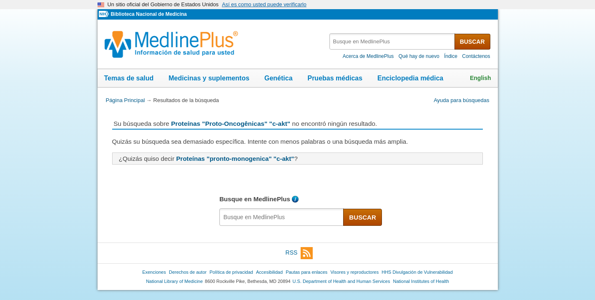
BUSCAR (472, 41)
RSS (299, 253)
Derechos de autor (187, 272)
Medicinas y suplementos (208, 78)
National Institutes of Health (421, 281)
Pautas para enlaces (306, 272)
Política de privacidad (231, 272)
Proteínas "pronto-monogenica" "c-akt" (235, 158)
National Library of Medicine (174, 281)
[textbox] (392, 41)
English (480, 78)
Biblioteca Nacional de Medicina (148, 14)
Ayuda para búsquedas (461, 100)
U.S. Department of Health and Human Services (341, 281)
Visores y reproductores (354, 272)
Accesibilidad (269, 272)
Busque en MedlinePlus (254, 198)
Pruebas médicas (334, 78)
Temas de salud (129, 78)
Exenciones (154, 272)
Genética (278, 78)
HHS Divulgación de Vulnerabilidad (417, 272)
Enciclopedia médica (410, 78)
